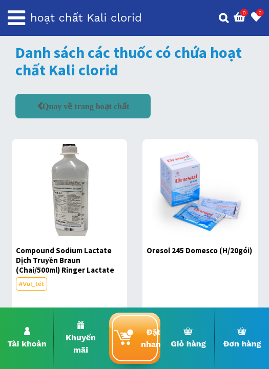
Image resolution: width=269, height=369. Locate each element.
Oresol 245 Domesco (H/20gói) (199, 250)
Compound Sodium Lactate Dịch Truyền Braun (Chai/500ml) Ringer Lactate (65, 260)
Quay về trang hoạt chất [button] (86, 106)
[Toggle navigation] (16, 18)
